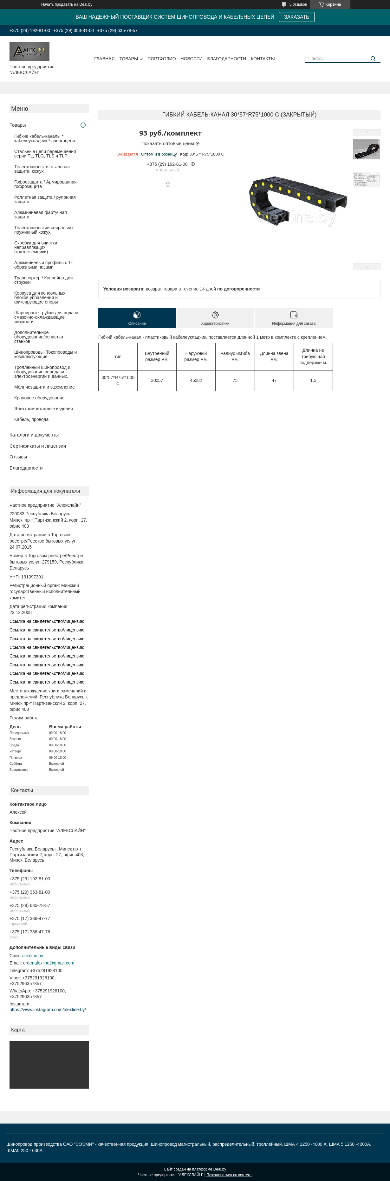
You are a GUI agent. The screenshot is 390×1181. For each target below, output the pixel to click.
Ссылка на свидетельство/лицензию (47, 621)
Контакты (263, 58)
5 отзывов (298, 4)
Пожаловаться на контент (229, 1175)
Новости (192, 58)
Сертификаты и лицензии (38, 446)
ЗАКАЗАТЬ (296, 17)
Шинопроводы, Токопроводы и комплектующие (45, 354)
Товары (129, 58)
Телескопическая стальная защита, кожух (42, 169)
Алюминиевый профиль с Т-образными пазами (43, 265)
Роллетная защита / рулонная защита (45, 199)
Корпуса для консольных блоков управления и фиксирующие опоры (39, 297)
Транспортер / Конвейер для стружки (43, 280)
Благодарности (226, 58)
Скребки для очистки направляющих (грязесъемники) (35, 247)
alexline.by (32, 955)
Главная (104, 58)
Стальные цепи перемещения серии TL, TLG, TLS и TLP (45, 153)
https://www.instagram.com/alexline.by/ (48, 1009)
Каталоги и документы (34, 434)
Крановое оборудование (39, 397)
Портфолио (161, 58)
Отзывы (18, 456)
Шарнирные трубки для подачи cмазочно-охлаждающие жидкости (46, 317)
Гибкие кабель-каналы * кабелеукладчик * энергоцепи (44, 138)
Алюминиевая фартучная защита (40, 214)
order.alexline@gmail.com (48, 962)
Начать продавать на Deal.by (66, 4)
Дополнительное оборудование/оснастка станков (38, 337)
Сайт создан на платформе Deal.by (195, 1169)
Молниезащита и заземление (44, 387)
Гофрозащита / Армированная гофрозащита (45, 184)
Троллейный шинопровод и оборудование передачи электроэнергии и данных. (42, 372)
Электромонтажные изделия (43, 408)
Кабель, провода (31, 419)
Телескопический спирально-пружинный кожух (44, 230)
